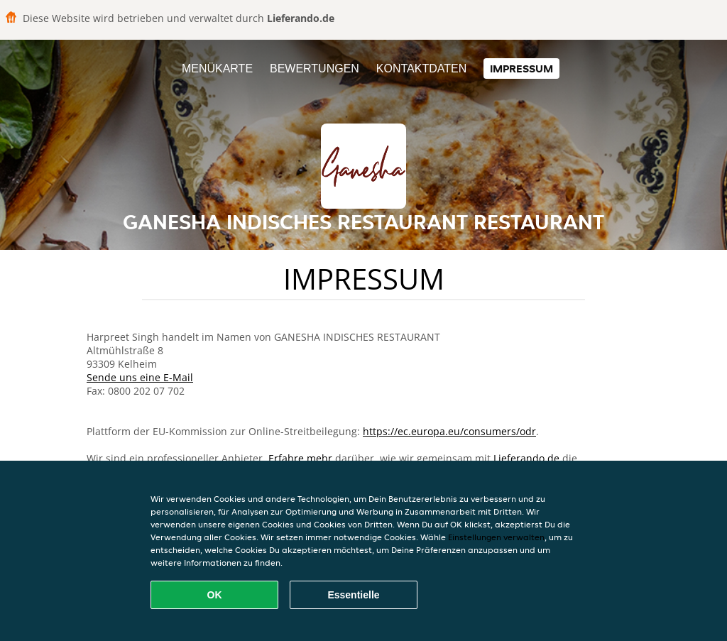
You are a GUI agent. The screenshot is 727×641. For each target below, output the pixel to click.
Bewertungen (314, 68)
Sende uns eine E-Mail (140, 377)
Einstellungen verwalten (496, 537)
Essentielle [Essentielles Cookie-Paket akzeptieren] (353, 595)
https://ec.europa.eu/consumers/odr (449, 431)
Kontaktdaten (421, 68)
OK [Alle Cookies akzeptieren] (214, 595)
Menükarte (217, 68)
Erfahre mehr (300, 458)
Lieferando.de (526, 458)
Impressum (521, 68)
